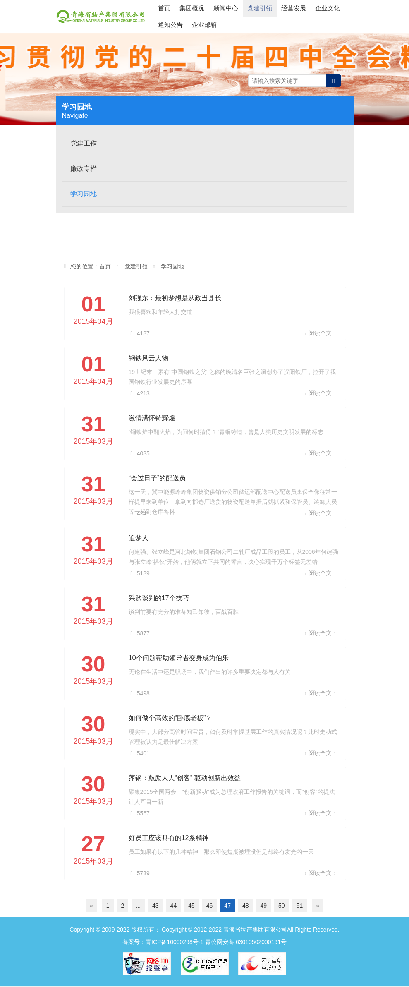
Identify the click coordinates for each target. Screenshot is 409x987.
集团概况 (191, 16)
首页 (164, 16)
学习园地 (83, 195)
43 (155, 906)
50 (281, 906)
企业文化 (327, 16)
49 (264, 906)
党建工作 (83, 144)
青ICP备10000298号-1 (174, 943)
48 (245, 906)
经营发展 (293, 16)
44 (173, 906)
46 (209, 906)
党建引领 (259, 16)
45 (191, 906)
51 (300, 906)
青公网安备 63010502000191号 (246, 943)
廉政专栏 (83, 169)
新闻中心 (225, 16)
